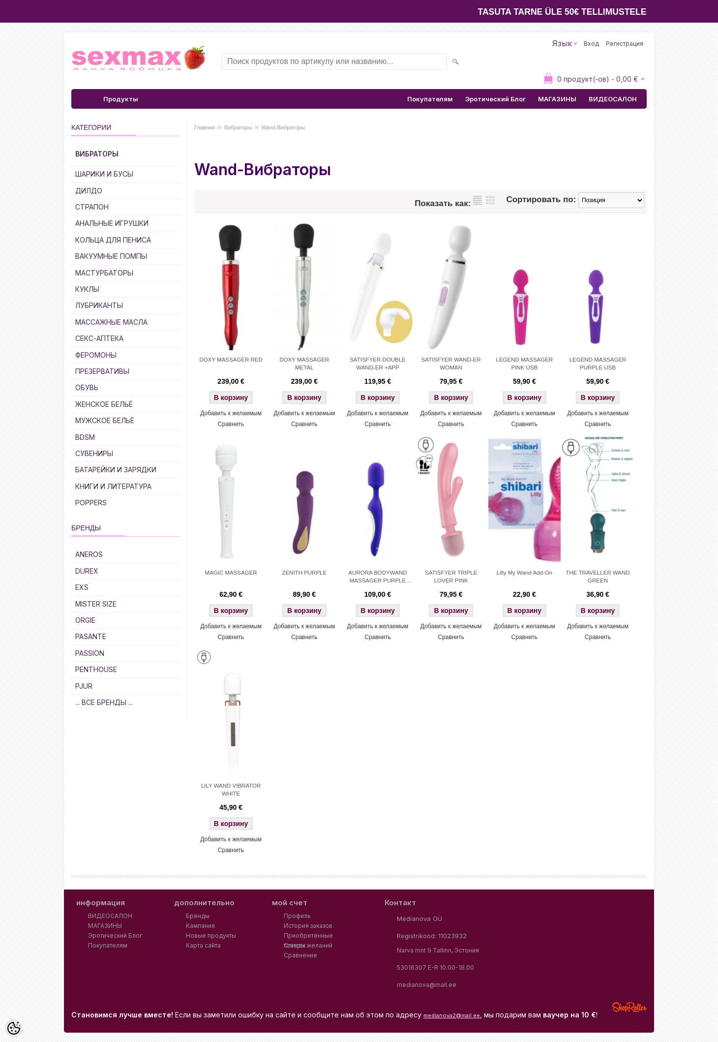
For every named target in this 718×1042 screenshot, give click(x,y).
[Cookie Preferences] (14, 1028)
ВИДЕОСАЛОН (613, 99)
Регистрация (624, 43)
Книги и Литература (113, 486)
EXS (82, 587)
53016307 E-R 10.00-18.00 (435, 967)
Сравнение (300, 955)
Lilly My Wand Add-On (524, 573)
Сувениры (94, 453)
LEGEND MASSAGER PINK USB (524, 363)
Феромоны (96, 355)
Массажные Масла (111, 322)
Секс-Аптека (99, 338)
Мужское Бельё (104, 420)
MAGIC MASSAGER (231, 573)
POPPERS (91, 502)
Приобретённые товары (308, 936)
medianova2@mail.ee (451, 1015)
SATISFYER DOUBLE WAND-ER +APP (378, 363)
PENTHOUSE (96, 669)
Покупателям (430, 99)
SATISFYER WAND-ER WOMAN (451, 363)
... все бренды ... (104, 702)
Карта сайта (203, 945)
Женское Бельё (104, 404)
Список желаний (308, 945)
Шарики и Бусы (104, 174)
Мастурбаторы (104, 273)
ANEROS (89, 554)
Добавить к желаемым (231, 413)
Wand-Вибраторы (283, 127)
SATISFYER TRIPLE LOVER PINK (451, 576)
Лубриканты (99, 305)
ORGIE (85, 620)
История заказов (308, 925)
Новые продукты (211, 935)
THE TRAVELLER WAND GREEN (597, 576)
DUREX (86, 571)
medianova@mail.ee (426, 984)
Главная (204, 127)
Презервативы (102, 371)
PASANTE (90, 636)
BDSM (85, 437)
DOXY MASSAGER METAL (304, 363)
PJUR (83, 686)
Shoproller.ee (629, 1007)
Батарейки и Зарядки (115, 469)
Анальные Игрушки (112, 223)
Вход (591, 43)
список (477, 200)
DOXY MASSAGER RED (230, 360)
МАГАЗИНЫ (557, 99)
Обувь (86, 387)
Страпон (92, 207)
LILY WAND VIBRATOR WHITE (231, 790)
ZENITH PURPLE (304, 573)
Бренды (197, 915)
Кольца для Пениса (113, 240)
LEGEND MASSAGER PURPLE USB (598, 363)
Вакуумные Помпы (111, 256)
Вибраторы (97, 154)
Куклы (87, 289)
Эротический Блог (495, 99)
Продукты (120, 99)
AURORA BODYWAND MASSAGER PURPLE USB (377, 577)
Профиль (297, 915)
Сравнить (231, 424)
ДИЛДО (88, 190)
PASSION (89, 653)
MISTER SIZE (96, 604)
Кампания (200, 925)
